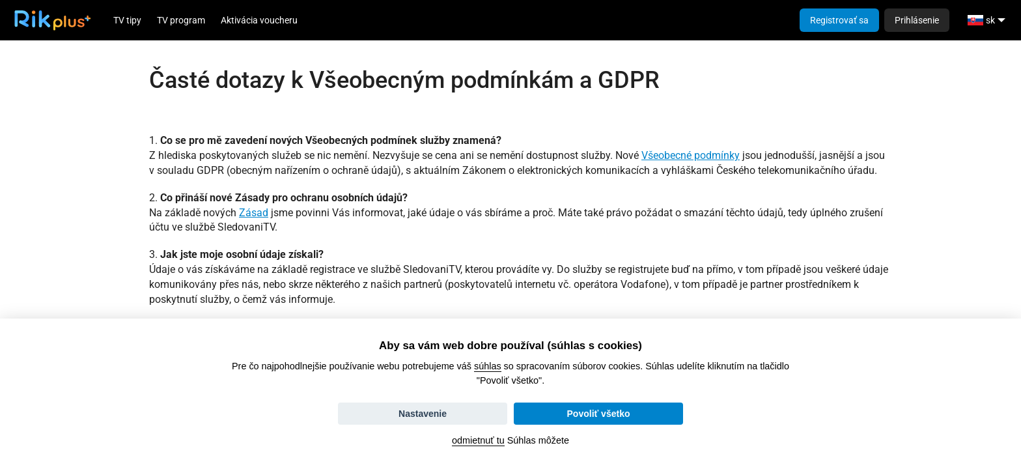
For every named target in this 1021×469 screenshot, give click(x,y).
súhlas (487, 366)
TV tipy (127, 20)
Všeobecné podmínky (690, 155)
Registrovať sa (839, 20)
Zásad (253, 212)
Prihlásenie (917, 20)
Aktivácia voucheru (259, 20)
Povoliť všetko (598, 413)
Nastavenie (423, 413)
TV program (181, 20)
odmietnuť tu (478, 440)
